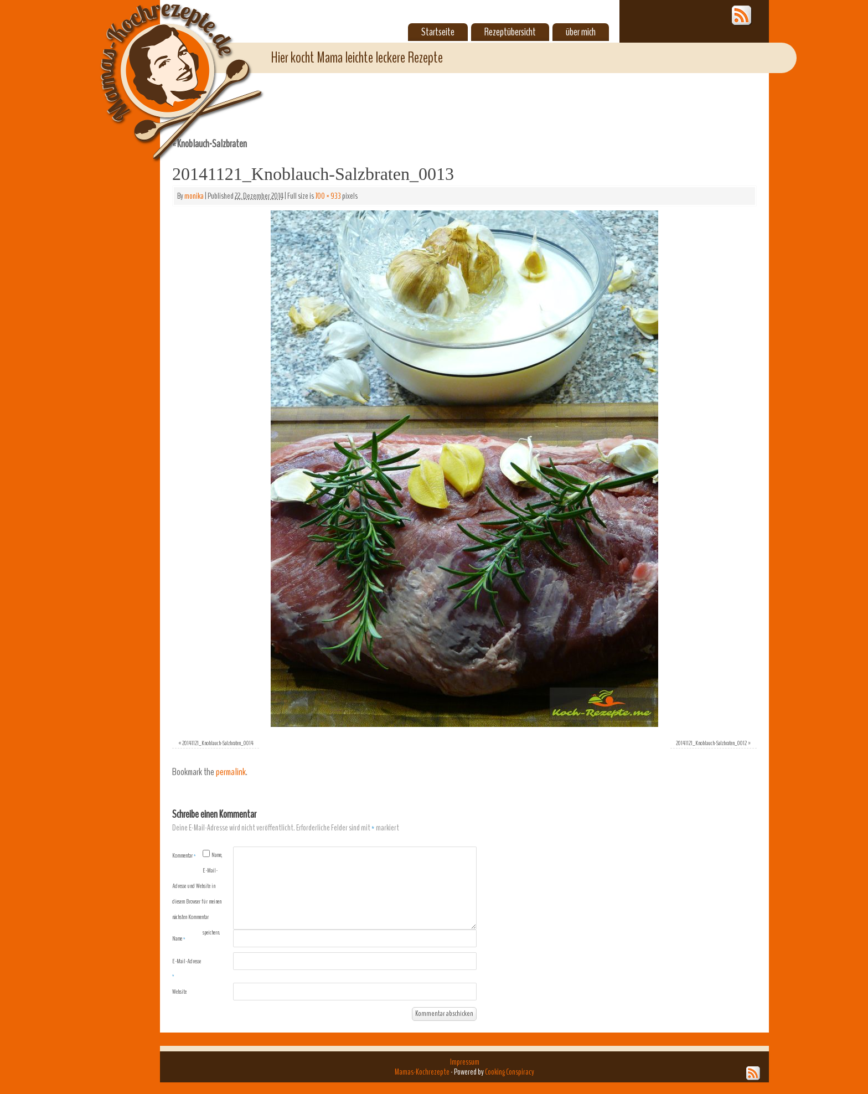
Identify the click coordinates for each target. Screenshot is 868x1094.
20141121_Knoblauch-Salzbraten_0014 (218, 743)
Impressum (464, 1062)
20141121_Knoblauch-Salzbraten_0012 (711, 743)
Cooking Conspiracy (509, 1072)
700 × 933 (328, 196)
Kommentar (184, 855)
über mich (581, 32)
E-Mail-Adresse (186, 968)
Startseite (437, 32)
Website (179, 991)
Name (178, 938)
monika (194, 196)
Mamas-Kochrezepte (165, 69)
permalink (231, 772)
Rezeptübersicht (510, 32)
